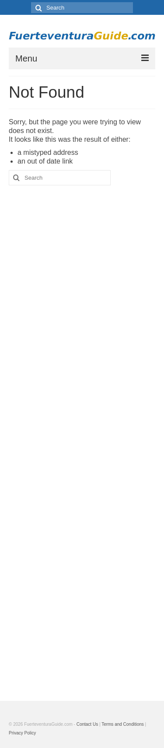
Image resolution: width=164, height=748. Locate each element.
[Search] (37, 7)
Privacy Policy (22, 733)
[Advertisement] (82, 436)
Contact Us (87, 724)
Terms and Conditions (122, 724)
